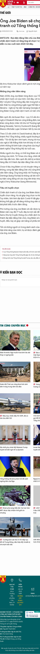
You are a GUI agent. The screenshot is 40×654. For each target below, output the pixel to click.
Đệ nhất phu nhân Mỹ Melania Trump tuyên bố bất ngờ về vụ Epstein (14, 448)
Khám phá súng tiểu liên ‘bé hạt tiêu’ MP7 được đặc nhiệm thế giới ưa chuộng (15, 510)
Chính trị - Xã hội (34, 7)
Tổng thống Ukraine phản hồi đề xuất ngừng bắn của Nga (14, 480)
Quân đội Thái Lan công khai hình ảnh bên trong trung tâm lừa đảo (14, 385)
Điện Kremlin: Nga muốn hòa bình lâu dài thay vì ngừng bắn (15, 354)
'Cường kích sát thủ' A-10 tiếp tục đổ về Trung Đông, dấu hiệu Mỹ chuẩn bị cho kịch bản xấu (15, 542)
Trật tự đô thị (16, 7)
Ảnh (25, 7)
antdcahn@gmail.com (33, 596)
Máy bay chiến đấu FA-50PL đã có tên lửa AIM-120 (14, 417)
